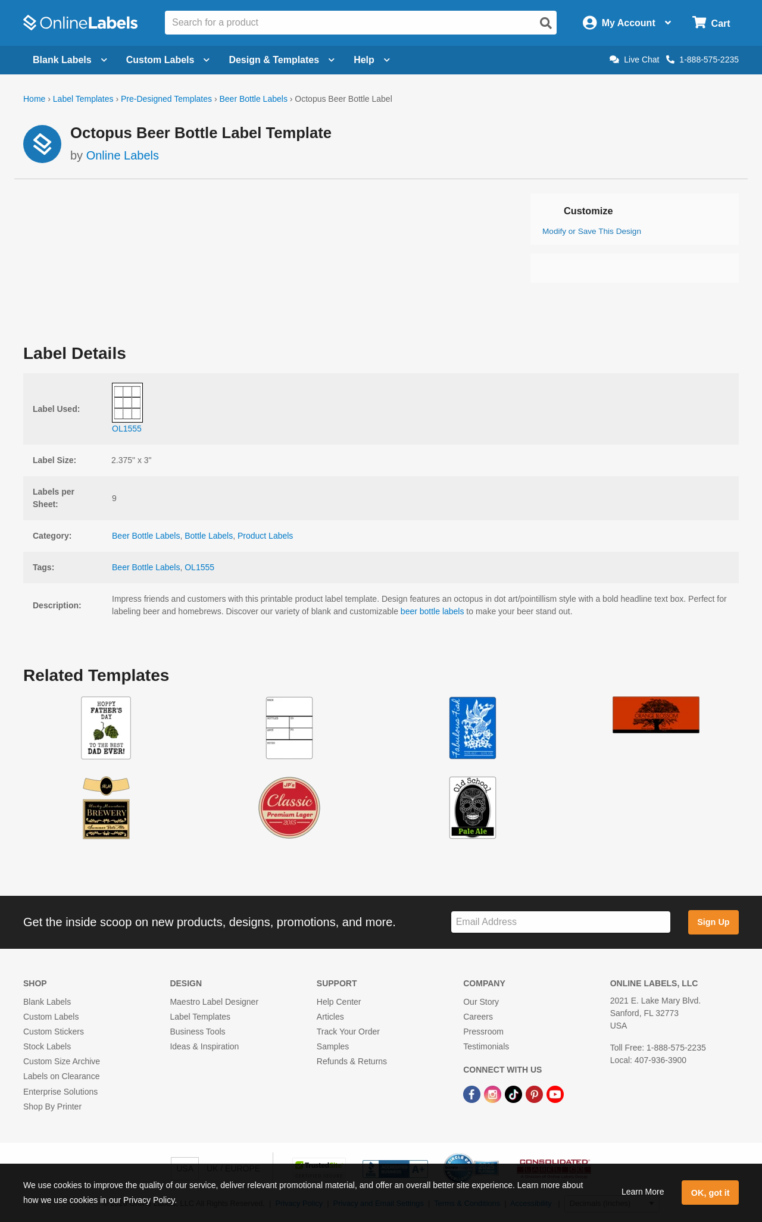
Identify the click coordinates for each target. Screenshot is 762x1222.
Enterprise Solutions (60, 1091)
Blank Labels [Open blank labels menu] (70, 60)
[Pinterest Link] (535, 1094)
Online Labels (122, 155)
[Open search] (546, 23)
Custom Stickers (53, 1031)
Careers (478, 1016)
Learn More (643, 1191)
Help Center (339, 1002)
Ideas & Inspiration (204, 1046)
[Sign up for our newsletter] (560, 922)
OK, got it (710, 1193)
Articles (330, 1016)
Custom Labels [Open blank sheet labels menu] (168, 60)
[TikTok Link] (514, 1094)
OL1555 (199, 567)
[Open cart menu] (711, 23)
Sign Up (713, 922)
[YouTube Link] (555, 1094)
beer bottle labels (432, 611)
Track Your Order (348, 1031)
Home (34, 99)
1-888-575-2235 (702, 59)
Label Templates (83, 99)
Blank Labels (47, 1002)
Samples (333, 1046)
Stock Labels (47, 1046)
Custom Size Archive (61, 1061)
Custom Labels (51, 1016)
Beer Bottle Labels (253, 99)
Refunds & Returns (352, 1061)
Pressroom (483, 1031)
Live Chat (634, 59)
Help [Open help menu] (372, 60)
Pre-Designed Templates (166, 99)
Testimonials (486, 1046)
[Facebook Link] (473, 1094)
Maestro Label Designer (214, 1002)
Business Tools (197, 1031)
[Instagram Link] (494, 1094)
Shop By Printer (52, 1106)
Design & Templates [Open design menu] (282, 60)
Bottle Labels (209, 535)
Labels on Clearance (61, 1076)
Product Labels (265, 535)
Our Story (481, 1002)
